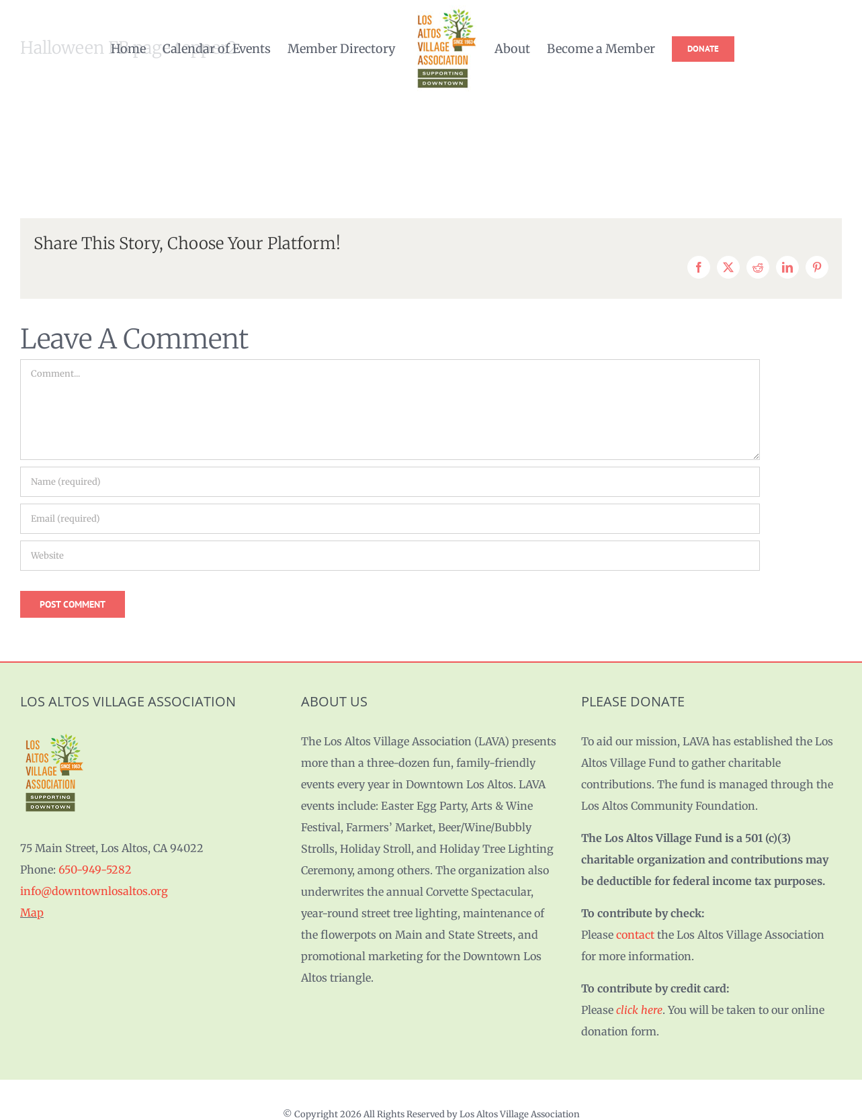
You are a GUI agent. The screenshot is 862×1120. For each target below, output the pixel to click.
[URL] (390, 556)
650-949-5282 (95, 869)
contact (635, 934)
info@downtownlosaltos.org (94, 891)
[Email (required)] (390, 519)
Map (32, 912)
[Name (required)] (390, 482)
